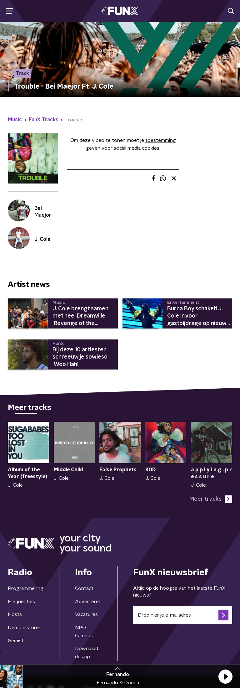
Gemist (16, 640)
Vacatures (86, 614)
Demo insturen (25, 627)
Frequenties (21, 601)
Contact (84, 588)
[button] (225, 676)
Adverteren (88, 601)
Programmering (25, 588)
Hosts (15, 614)
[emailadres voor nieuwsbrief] (182, 615)
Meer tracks (210, 499)
